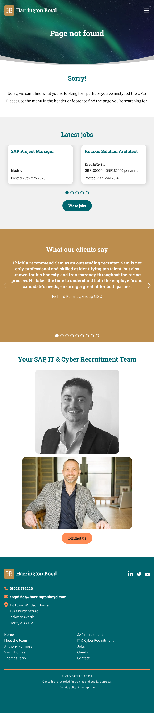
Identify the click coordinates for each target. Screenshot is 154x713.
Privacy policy (86, 687)
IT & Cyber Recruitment (95, 640)
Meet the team (15, 640)
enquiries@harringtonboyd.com (38, 596)
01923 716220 (21, 588)
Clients (82, 652)
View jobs (77, 205)
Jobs (81, 646)
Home (9, 634)
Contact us (77, 538)
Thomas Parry (15, 658)
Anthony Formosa (18, 646)
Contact (83, 658)
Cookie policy (68, 687)
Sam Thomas (14, 652)
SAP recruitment (90, 634)
